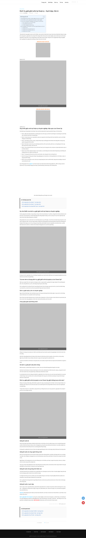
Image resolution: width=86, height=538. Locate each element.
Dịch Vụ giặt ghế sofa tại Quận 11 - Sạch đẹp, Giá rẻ (31, 202)
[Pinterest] (51, 532)
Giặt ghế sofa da (25, 27)
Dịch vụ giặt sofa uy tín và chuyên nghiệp (29, 22)
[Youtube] (58, 532)
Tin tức (61, 2)
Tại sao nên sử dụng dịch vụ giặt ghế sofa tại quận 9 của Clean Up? (32, 21)
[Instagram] (43, 532)
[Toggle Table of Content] (43, 17)
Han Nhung (25, 13)
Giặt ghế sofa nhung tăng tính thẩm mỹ (29, 30)
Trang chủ (43, 2)
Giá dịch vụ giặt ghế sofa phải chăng (28, 25)
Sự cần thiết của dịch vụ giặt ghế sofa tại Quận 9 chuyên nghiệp (31, 20)
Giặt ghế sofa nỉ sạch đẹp (26, 31)
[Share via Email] (48, 522)
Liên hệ (66, 2)
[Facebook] (28, 532)
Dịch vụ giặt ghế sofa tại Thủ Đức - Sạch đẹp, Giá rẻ (31, 515)
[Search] (77, 2)
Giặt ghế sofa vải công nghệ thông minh (29, 28)
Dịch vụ (56, 2)
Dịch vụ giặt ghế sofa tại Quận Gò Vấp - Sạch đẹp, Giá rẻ (32, 513)
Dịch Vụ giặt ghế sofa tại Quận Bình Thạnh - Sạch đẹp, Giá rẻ (33, 206)
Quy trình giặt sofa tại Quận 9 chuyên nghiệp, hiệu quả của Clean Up (32, 18)
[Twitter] (35, 532)
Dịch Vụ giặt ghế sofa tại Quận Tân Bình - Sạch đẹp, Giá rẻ (32, 511)
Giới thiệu (50, 2)
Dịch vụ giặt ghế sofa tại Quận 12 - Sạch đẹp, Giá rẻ (31, 204)
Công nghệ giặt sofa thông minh (27, 23)
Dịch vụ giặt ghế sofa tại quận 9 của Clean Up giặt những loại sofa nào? (33, 26)
